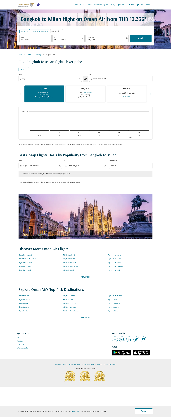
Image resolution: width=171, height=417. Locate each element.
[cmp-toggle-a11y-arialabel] (85, 79)
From (22, 37)
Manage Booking (101, 4)
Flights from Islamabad (115, 263)
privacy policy (75, 411)
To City (65, 364)
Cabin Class (113, 161)
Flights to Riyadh (113, 311)
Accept (144, 411)
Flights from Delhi (69, 255)
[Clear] (82, 38)
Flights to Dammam (69, 307)
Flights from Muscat (25, 255)
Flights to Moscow (114, 303)
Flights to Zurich (68, 300)
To (54, 37)
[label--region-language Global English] (144, 4)
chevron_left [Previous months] (20, 94)
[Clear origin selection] (80, 79)
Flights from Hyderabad (115, 266)
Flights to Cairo (24, 307)
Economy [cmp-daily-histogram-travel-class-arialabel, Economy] (23, 69)
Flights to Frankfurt (69, 303)
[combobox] (35, 39)
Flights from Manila (114, 255)
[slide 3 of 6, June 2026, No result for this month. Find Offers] (127, 93)
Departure (90, 37)
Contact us (20, 345)
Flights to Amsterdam (115, 296)
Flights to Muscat (24, 296)
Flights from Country (110, 364)
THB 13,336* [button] (133, 19)
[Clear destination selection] (150, 79)
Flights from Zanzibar (26, 270)
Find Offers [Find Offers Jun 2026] (127, 97)
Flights (29, 55)
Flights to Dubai (113, 300)
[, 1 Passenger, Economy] (39, 31)
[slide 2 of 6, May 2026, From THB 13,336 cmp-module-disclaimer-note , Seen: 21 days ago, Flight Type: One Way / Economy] (85, 93)
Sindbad (131, 5)
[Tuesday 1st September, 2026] (139, 130)
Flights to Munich (113, 307)
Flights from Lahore (114, 259)
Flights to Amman (24, 300)
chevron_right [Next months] (150, 94)
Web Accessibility (22, 348)
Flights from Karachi (69, 263)
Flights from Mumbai (25, 263)
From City (99, 364)
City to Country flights (88, 364)
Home (20, 55)
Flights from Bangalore (70, 266)
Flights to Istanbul (25, 311)
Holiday (112, 5)
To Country (58, 364)
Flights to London (69, 296)
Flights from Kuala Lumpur (27, 259)
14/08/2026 (91, 39)
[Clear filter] (60, 166)
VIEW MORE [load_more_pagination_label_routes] (85, 277)
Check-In (89, 5)
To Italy (38, 55)
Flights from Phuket (25, 266)
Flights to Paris (23, 303)
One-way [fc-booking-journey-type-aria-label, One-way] (23, 31)
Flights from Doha (69, 270)
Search (140, 38)
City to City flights (74, 364)
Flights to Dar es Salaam (71, 311)
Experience (122, 4)
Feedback (20, 341)
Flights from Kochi (114, 270)
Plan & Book (80, 4)
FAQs (19, 338)
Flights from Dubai (69, 259)
